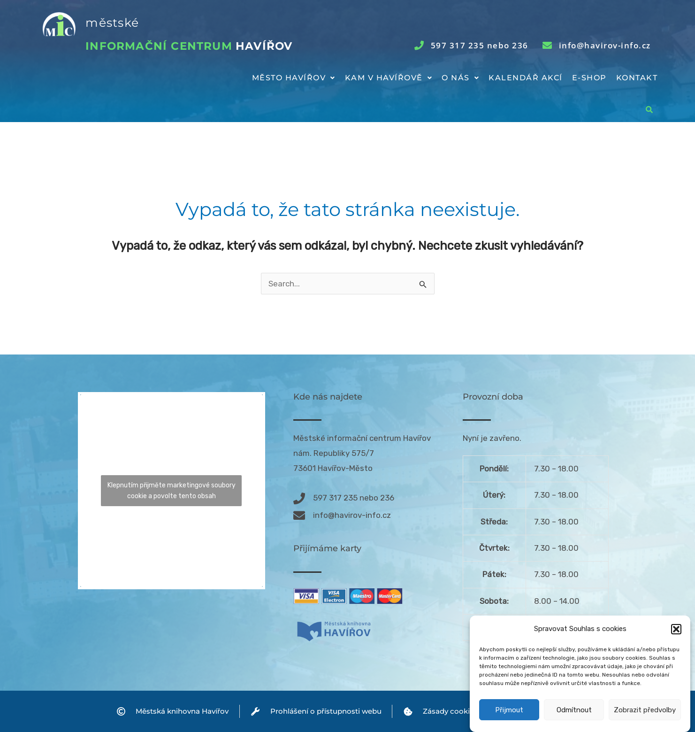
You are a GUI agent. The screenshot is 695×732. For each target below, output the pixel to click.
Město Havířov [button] (294, 77)
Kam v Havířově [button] (389, 77)
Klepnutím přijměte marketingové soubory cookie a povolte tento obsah (171, 490)
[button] (676, 642)
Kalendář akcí (526, 77)
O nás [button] (460, 77)
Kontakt (637, 77)
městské (112, 22)
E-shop (589, 77)
